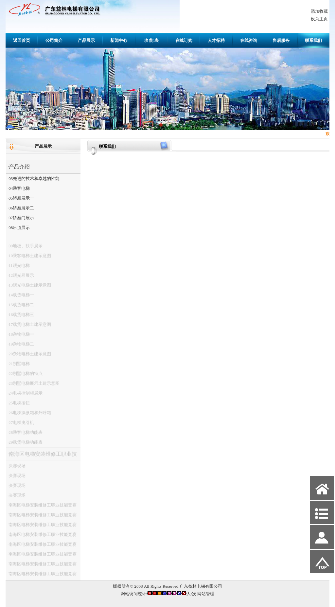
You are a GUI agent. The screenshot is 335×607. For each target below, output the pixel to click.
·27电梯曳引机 (21, 425)
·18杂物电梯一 (21, 336)
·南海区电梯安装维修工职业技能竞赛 (41, 458)
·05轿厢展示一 (21, 198)
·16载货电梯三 (21, 317)
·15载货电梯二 (21, 307)
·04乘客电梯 (19, 188)
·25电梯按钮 (19, 405)
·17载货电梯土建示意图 (29, 327)
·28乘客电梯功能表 (25, 435)
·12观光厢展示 (21, 278)
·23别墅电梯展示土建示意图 (34, 386)
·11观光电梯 (19, 268)
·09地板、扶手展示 (25, 248)
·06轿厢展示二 (21, 207)
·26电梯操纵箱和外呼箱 (29, 415)
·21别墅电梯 (19, 366)
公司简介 (53, 40)
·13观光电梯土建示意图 (29, 287)
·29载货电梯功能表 (25, 444)
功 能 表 (151, 40)
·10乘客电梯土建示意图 (29, 258)
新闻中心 (118, 40)
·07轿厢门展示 (21, 217)
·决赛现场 (17, 468)
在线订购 (183, 40)
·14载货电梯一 (21, 297)
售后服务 (281, 40)
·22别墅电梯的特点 (25, 376)
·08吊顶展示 (19, 227)
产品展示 (86, 40)
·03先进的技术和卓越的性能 (34, 178)
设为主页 (319, 18)
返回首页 (21, 40)
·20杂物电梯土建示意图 (29, 356)
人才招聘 (216, 40)
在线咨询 (248, 40)
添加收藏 (319, 11)
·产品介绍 (19, 167)
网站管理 (205, 593)
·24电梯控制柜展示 (25, 395)
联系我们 (313, 40)
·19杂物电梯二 (21, 346)
